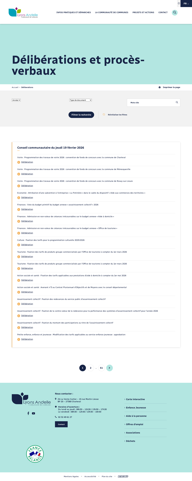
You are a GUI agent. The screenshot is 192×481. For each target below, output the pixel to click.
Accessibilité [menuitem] (90, 476)
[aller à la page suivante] (109, 368)
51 (101, 368)
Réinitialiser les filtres (115, 114)
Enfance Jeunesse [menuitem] (136, 407)
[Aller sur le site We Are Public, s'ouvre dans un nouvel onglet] (123, 476)
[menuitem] (73, 12)
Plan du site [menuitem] (107, 476)
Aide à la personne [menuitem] (136, 416)
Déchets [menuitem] (130, 441)
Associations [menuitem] (133, 432)
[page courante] (27, 87)
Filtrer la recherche (81, 114)
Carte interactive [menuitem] (135, 399)
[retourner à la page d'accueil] (23, 12)
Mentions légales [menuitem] (71, 476)
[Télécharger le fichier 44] (96, 162)
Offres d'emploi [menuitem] (134, 424)
